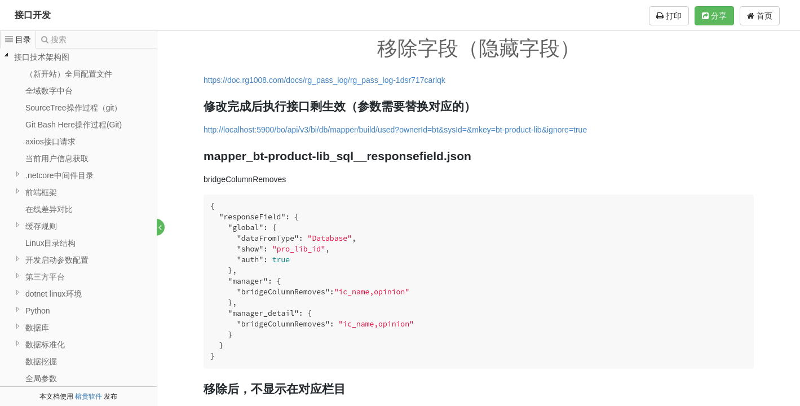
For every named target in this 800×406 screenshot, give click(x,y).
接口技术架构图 (41, 56)
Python (37, 310)
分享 (714, 15)
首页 (759, 15)
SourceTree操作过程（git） (73, 107)
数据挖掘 (41, 361)
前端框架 (41, 192)
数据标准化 (45, 344)
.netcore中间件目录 (59, 175)
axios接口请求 (50, 141)
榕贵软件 (88, 396)
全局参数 (41, 378)
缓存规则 (41, 226)
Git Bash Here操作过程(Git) (73, 124)
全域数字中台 (49, 90)
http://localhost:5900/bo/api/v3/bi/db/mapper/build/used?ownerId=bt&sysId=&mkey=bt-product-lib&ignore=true (395, 129)
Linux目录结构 (50, 243)
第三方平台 (45, 276)
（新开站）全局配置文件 (68, 73)
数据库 (37, 327)
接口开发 (33, 15)
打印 (669, 15)
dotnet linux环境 (53, 293)
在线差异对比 (49, 209)
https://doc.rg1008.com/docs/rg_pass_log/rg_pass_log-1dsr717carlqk (325, 80)
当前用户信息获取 (57, 158)
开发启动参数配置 (57, 259)
